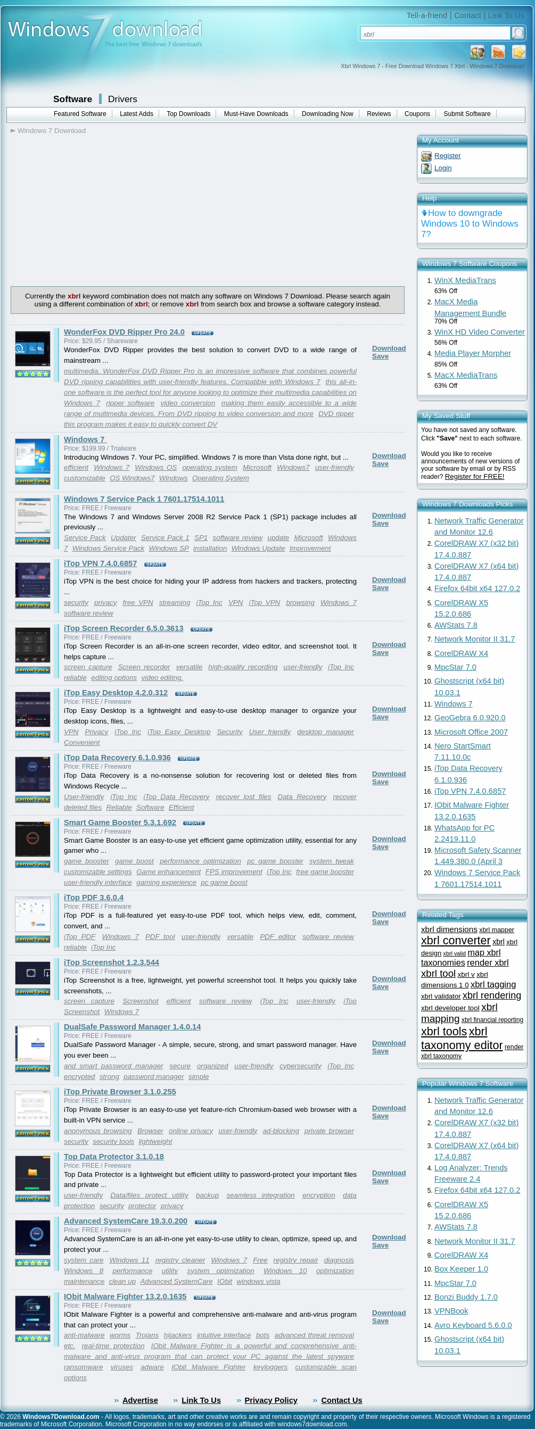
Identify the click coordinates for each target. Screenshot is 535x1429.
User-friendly (84, 797)
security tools (113, 1141)
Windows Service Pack (108, 548)
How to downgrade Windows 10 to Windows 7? (469, 223)
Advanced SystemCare (176, 1281)
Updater (123, 538)
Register (447, 156)
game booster (86, 861)
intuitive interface (224, 1335)
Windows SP (169, 548)
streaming (175, 603)
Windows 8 (83, 1271)
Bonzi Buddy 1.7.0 (466, 1297)
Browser (150, 1131)
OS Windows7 (132, 478)
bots (262, 1335)
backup (207, 1195)
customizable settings (98, 872)
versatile (189, 667)
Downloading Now (327, 114)
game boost (134, 861)
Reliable (118, 807)
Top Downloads (188, 114)
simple (198, 1077)
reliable (75, 678)
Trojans (147, 1335)
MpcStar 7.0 (455, 667)
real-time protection (113, 1346)
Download (389, 348)
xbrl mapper (496, 930)
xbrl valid (454, 953)
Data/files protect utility (149, 1195)
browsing (300, 603)
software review (238, 538)
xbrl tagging (493, 984)
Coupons (417, 114)
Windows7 (293, 467)
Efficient (181, 807)
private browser (329, 1131)
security (76, 603)
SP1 (201, 538)
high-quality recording (242, 667)
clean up (122, 1281)
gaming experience (166, 882)
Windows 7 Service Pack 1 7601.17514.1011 (144, 499)
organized (212, 1066)
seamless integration (260, 1195)
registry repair (296, 1260)
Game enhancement (168, 872)
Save (380, 356)
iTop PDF (79, 937)
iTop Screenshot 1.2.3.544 (111, 962)
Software (72, 99)
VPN (235, 603)
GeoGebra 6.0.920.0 (470, 717)
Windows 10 (285, 1271)
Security (229, 732)
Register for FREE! (475, 476)
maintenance (84, 1281)
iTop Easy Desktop (178, 732)
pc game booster (275, 861)
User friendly (270, 732)
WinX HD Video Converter (479, 332)
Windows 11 (130, 1260)
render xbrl (488, 962)
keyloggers (270, 1367)
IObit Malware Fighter (208, 1367)
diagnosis (339, 1260)
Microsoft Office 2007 (471, 732)
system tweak (331, 861)
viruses (122, 1367)
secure (180, 1066)
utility (170, 1271)
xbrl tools (444, 1031)
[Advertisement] (100, 209)
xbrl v (465, 974)
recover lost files (243, 797)
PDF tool (160, 937)
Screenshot (140, 1001)
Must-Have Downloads (256, 114)
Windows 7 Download (52, 131)
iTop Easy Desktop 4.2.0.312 (116, 692)
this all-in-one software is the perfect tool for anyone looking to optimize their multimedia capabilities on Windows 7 (210, 392)
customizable (84, 478)
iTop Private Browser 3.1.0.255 (120, 1091)
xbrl (498, 941)
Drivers (122, 99)
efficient (76, 467)
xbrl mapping (459, 1012)
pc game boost (224, 882)
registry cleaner (180, 1260)
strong (109, 1077)
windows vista (259, 1281)
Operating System (220, 478)
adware (152, 1367)
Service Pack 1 (165, 538)
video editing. (163, 678)
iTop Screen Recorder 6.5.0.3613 (124, 628)
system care (84, 1260)
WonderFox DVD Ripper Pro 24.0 (124, 332)
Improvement (310, 548)
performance (133, 1271)
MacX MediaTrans (465, 375)
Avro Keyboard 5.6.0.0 (473, 1325)
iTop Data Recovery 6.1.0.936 (117, 757)
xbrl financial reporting (492, 1020)
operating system (209, 467)
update (279, 538)
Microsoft (257, 467)
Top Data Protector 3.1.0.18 (114, 1156)
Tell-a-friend (427, 15)
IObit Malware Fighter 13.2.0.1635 (125, 1296)
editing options (114, 678)
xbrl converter (456, 940)
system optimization (220, 1271)
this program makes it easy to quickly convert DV (140, 424)
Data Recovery (302, 797)
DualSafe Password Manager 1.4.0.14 (132, 1027)
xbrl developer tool (450, 1008)
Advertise (140, 1400)
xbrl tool (438, 973)
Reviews (379, 114)
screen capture (88, 667)
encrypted (79, 1077)
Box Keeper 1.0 (461, 1269)
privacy (105, 603)
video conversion (187, 403)
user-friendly (334, 467)
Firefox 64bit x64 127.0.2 (477, 588)
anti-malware (84, 1335)
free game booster (325, 872)
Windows (173, 478)
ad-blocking (281, 1131)
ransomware (83, 1367)
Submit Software (467, 114)
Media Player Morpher (472, 353)
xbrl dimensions (449, 929)
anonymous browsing (98, 1131)
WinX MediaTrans (465, 280)
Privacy (96, 732)
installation (210, 548)
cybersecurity (300, 1066)
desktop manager (325, 732)
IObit (224, 1281)
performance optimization (200, 861)
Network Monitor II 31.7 (474, 639)
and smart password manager (113, 1066)
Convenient (82, 742)
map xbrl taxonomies (461, 957)
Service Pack (85, 538)
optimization (335, 1271)
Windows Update (258, 548)
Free (260, 1260)
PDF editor (278, 937)
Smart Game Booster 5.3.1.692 (120, 822)
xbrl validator (441, 996)
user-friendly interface (98, 882)
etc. (69, 1346)
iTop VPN (265, 603)
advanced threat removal (314, 1335)
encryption (318, 1195)
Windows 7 (85, 439)
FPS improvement (233, 872)
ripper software (130, 403)
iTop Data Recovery (176, 797)
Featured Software (80, 114)
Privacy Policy (271, 1400)
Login (443, 168)
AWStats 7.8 (456, 625)
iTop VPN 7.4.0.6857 (100, 563)
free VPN (138, 603)
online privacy (191, 1131)
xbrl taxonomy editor (462, 1038)
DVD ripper (336, 414)
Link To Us (506, 15)
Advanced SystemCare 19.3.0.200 (125, 1221)
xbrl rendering (492, 995)
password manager (154, 1077)
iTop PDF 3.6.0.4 (94, 897)
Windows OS (156, 467)
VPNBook (451, 1311)
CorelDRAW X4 (461, 653)
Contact (467, 15)
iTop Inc (209, 603)
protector (142, 1206)
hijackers (178, 1335)
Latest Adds (136, 114)
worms (120, 1335)
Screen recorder (144, 667)
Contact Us (341, 1400)
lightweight (155, 1141)
